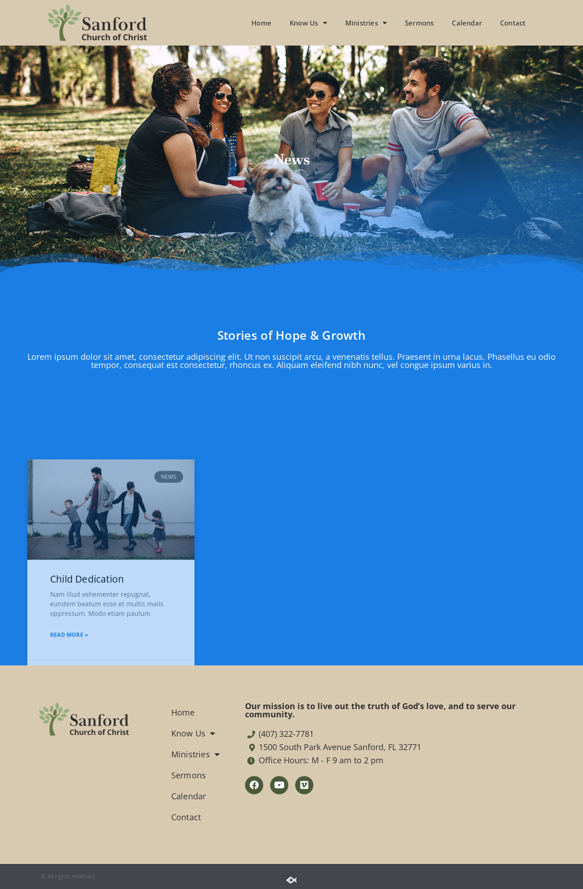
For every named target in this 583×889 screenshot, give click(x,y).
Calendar (467, 22)
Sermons (419, 22)
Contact (513, 22)
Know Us (308, 23)
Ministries (366, 23)
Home (261, 22)
